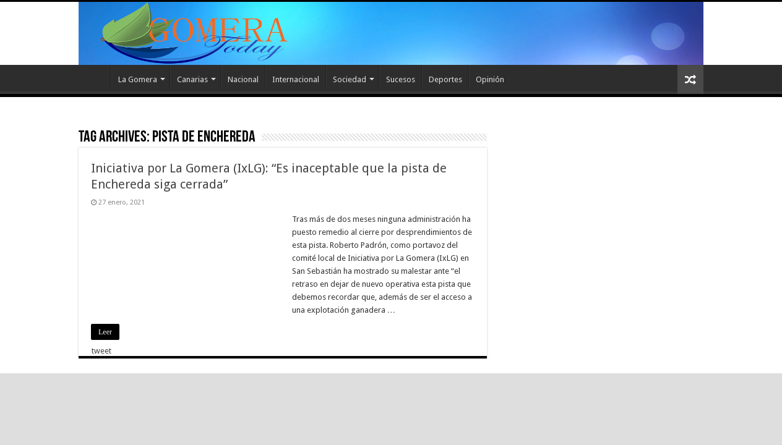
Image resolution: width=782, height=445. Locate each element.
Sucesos (400, 79)
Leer (105, 332)
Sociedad (349, 79)
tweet (101, 350)
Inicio (95, 78)
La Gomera (137, 79)
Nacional (243, 79)
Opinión (490, 79)
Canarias (192, 79)
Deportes (445, 79)
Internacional (295, 79)
